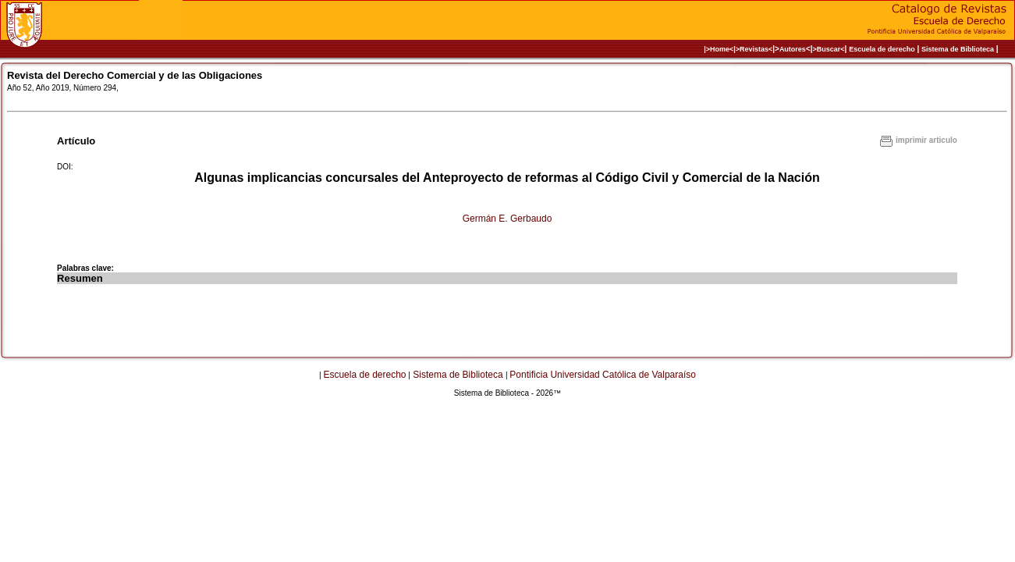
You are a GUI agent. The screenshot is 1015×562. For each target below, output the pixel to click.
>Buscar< (829, 49)
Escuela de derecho (882, 49)
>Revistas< (754, 49)
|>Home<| (720, 49)
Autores (792, 49)
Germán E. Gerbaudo (507, 218)
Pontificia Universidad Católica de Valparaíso (602, 374)
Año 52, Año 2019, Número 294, (63, 88)
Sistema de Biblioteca (957, 49)
